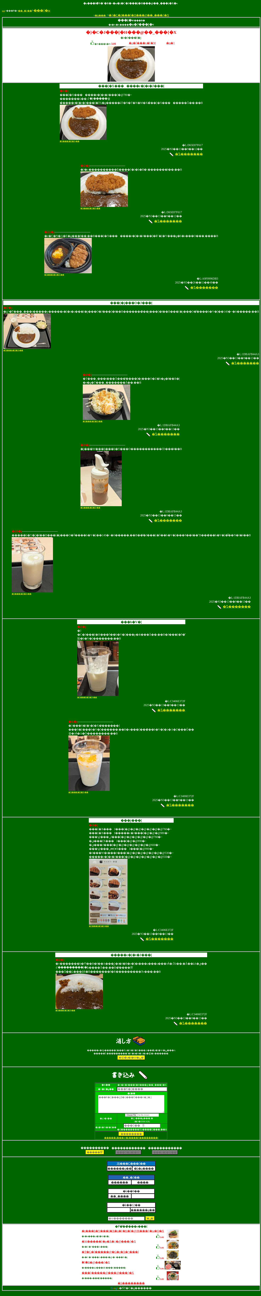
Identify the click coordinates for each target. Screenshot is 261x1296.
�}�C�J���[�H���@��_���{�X (139, 15)
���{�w (42, 10)
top (3, 10)
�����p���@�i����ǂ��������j (131, 1141)
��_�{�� (25, 10)
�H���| (100, 15)
